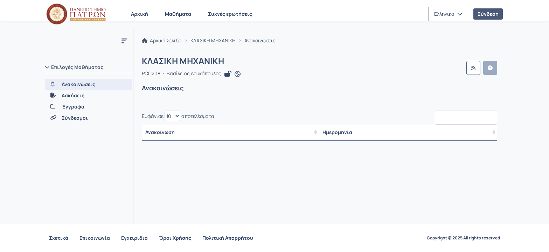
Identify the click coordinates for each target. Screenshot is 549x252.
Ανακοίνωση (160, 132)
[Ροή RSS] (473, 68)
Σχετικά (58, 237)
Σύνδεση (488, 13)
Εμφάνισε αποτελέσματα (178, 116)
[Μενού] (124, 41)
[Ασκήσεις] (88, 95)
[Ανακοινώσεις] (88, 84)
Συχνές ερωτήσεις (230, 13)
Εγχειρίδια (134, 237)
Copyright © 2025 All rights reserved (463, 238)
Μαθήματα (178, 13)
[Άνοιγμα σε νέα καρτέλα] (238, 74)
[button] (448, 14)
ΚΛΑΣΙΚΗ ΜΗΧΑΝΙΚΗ (213, 40)
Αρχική (139, 13)
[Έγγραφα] (88, 106)
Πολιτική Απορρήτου (227, 237)
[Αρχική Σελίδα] (76, 14)
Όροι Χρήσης (175, 237)
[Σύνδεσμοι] (88, 118)
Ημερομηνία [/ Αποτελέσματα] (341, 132)
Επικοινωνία (94, 237)
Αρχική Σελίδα (162, 40)
